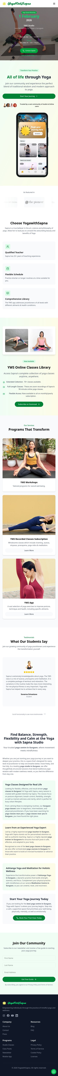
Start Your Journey (29, 96)
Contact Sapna (29, 51)
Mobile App (7, 1056)
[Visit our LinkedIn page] (16, 1015)
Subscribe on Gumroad (29, 404)
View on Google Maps (29, 55)
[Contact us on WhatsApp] (53, 1071)
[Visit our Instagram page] (4, 1015)
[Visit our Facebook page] (8, 1015)
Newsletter (7, 1052)
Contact (6, 1030)
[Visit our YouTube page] (12, 1015)
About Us (6, 1026)
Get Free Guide (29, 979)
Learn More (29, 550)
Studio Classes (8, 1045)
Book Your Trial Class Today (29, 918)
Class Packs (7, 1049)
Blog (32, 1026)
